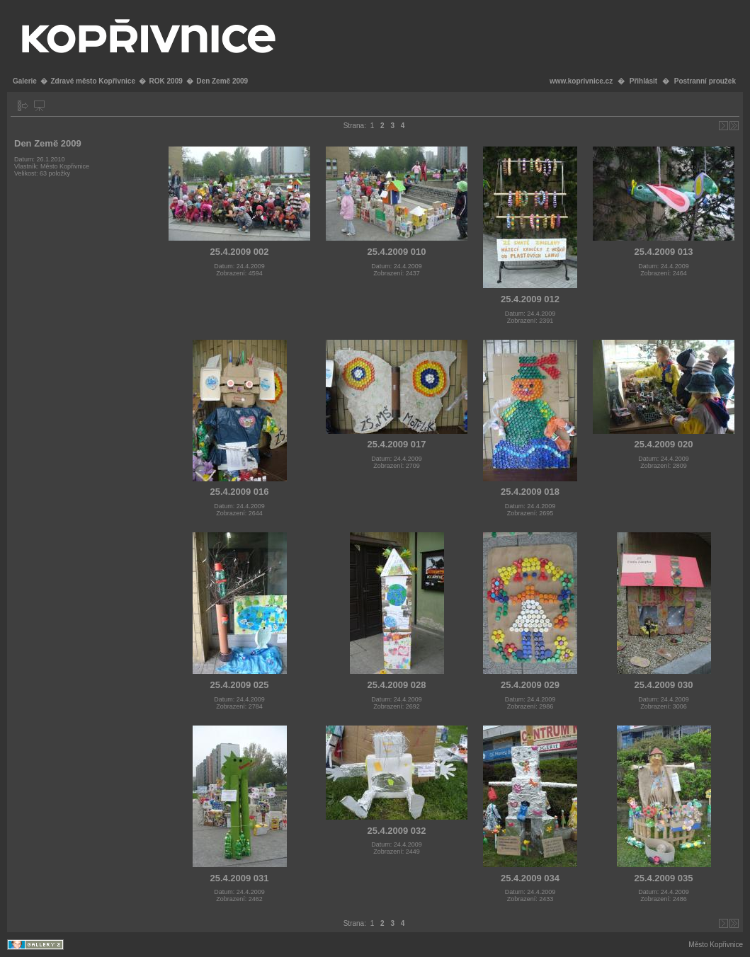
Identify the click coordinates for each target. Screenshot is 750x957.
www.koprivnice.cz (581, 81)
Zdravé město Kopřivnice (92, 81)
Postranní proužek (705, 81)
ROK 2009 (166, 81)
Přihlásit (643, 81)
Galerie (25, 81)
